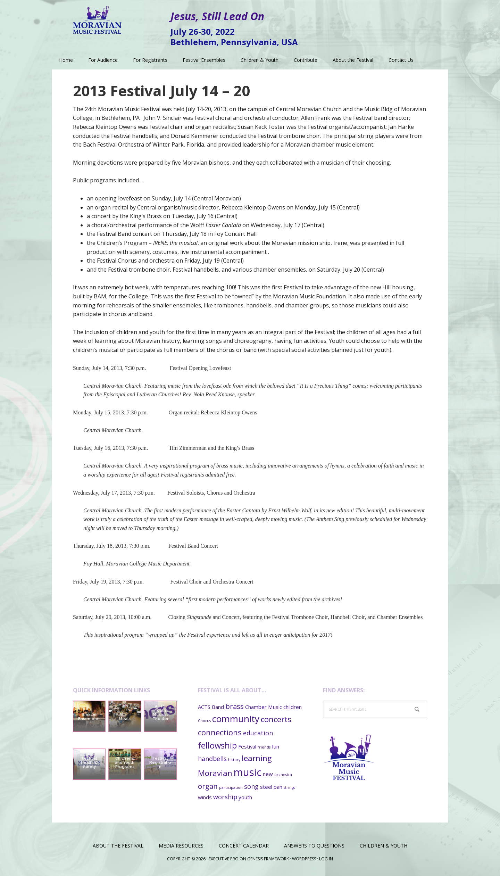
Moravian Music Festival (97, 17)
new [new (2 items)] (268, 773)
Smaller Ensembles (89, 716)
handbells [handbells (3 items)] (212, 758)
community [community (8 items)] (235, 718)
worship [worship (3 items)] (225, 797)
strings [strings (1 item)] (289, 787)
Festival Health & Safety (89, 762)
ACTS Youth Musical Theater (160, 712)
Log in (326, 859)
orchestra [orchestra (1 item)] (283, 774)
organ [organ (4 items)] (208, 786)
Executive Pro (224, 859)
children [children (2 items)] (292, 706)
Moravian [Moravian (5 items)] (215, 773)
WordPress (304, 859)
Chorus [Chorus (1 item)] (204, 720)
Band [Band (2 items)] (218, 706)
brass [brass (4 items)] (234, 706)
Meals (125, 719)
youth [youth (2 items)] (245, 797)
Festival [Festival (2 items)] (247, 746)
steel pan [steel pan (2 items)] (271, 786)
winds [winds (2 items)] (205, 797)
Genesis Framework (268, 859)
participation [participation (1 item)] (231, 787)
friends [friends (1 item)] (264, 747)
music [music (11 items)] (247, 772)
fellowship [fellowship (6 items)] (217, 745)
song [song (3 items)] (251, 786)
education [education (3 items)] (258, 733)
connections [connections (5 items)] (220, 732)
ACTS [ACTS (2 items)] (204, 706)
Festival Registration (160, 762)
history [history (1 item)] (234, 759)
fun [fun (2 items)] (275, 746)
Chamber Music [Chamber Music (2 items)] (263, 706)
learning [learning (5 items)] (257, 758)
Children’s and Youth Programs (124, 762)
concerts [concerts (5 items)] (276, 719)
